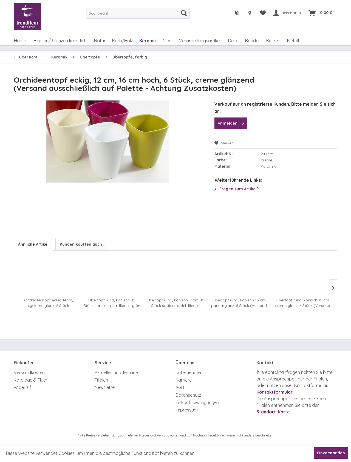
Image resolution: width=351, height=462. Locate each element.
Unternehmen (189, 372)
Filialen (101, 380)
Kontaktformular (274, 392)
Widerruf (22, 387)
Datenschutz (188, 395)
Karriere (184, 380)
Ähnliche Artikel (33, 244)
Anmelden (231, 122)
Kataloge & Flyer (30, 380)
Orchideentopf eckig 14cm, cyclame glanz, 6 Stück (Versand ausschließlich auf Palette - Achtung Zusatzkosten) (48, 303)
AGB (180, 387)
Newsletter (105, 387)
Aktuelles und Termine (116, 372)
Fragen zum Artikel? (236, 188)
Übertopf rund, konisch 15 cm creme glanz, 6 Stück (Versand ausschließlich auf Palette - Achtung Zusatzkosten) (302, 303)
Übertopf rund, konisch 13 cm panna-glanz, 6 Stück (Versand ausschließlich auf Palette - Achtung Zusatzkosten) (239, 303)
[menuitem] (138, 13)
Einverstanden (331, 452)
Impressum (187, 410)
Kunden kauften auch (81, 244)
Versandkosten (29, 372)
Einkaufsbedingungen (197, 402)
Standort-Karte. (273, 412)
